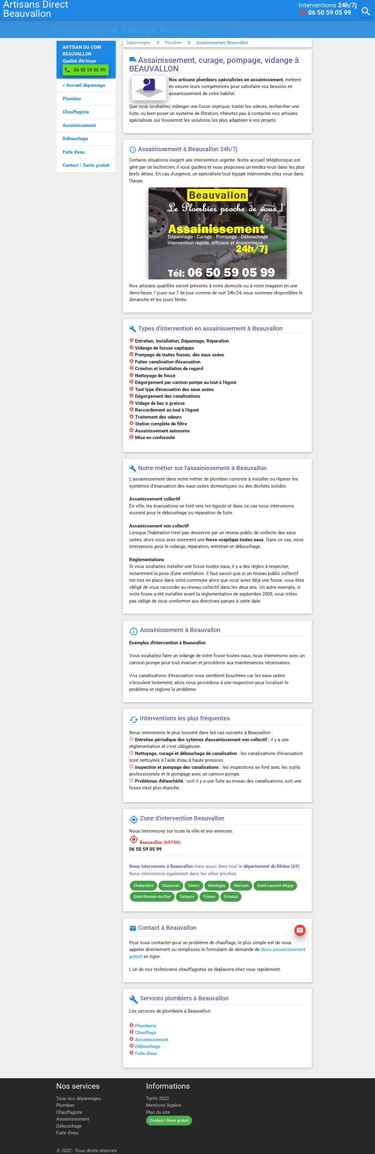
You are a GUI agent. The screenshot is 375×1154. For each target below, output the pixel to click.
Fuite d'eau (146, 1053)
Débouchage (147, 1046)
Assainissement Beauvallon (222, 42)
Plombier (173, 42)
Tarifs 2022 (157, 1098)
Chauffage (145, 1032)
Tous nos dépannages (78, 1098)
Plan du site (158, 1112)
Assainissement (151, 1039)
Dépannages (138, 42)
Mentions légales (163, 1105)
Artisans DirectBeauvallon (35, 9)
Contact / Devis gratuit (169, 1120)
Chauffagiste (69, 1112)
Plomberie (145, 1026)
